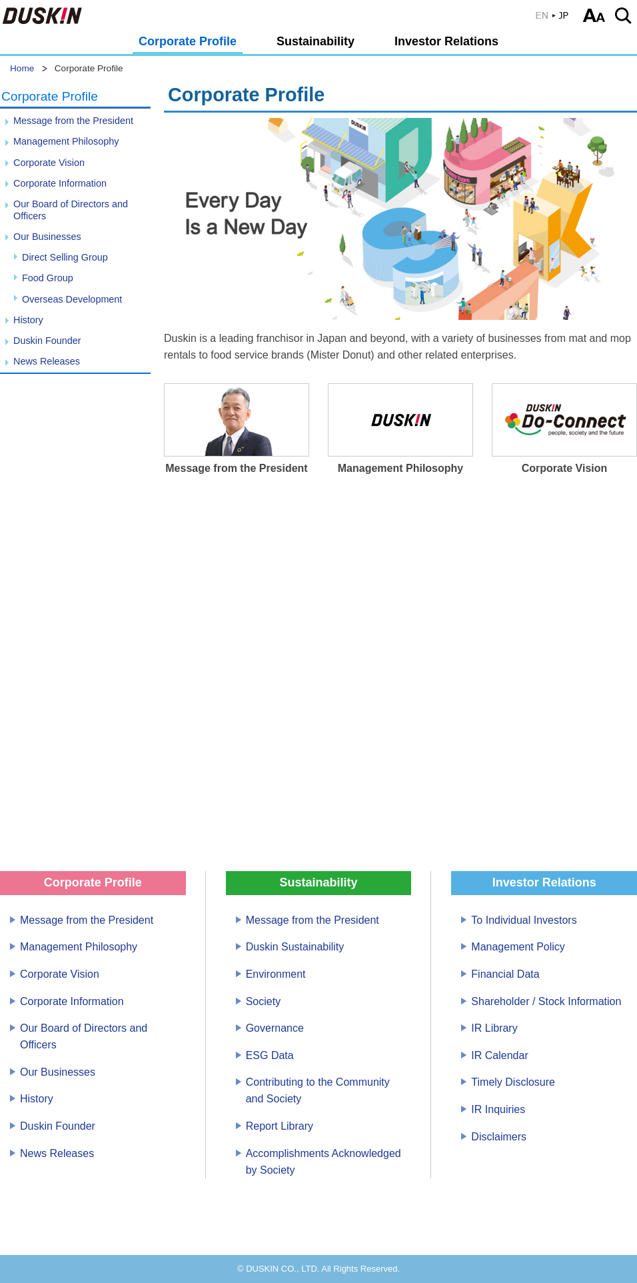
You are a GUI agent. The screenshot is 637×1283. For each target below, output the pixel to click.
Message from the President (73, 120)
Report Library (279, 1126)
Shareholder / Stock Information (546, 1001)
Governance (275, 1028)
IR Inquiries (498, 1109)
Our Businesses (47, 236)
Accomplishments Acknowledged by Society (323, 1162)
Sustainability (315, 41)
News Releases (46, 361)
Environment (276, 974)
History (28, 320)
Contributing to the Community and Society (318, 1090)
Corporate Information (60, 183)
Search (625, 15)
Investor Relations (446, 41)
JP (552, 15)
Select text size (594, 15)
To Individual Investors (523, 920)
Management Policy (518, 946)
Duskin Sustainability (295, 946)
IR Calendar (499, 1055)
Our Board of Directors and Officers (70, 210)
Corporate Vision (49, 162)
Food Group (47, 278)
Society (263, 1001)
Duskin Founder (47, 340)
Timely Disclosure (513, 1082)
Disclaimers (498, 1136)
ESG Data (270, 1055)
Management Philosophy (66, 141)
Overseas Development (72, 299)
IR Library (494, 1028)
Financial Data (505, 974)
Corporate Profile (188, 41)
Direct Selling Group (65, 257)
